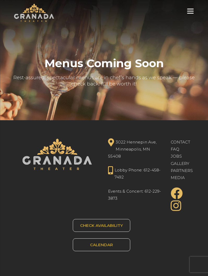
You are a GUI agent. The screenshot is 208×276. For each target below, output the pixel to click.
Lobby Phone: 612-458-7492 (134, 173)
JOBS (176, 156)
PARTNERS (182, 170)
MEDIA (178, 177)
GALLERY (180, 163)
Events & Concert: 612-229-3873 (134, 195)
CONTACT (180, 142)
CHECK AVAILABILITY (101, 225)
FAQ (175, 149)
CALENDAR (101, 244)
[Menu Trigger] (190, 11)
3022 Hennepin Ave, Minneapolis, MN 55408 (132, 149)
